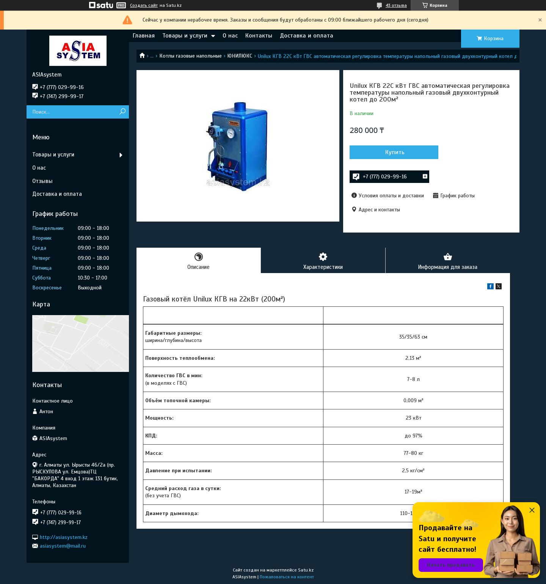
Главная (144, 35)
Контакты (258, 35)
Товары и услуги (184, 35)
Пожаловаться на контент (287, 576)
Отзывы (42, 181)
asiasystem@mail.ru (63, 546)
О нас (230, 35)
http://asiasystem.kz (64, 537)
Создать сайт (144, 5)
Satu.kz (306, 570)
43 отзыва (396, 5)
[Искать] (122, 112)
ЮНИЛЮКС (239, 56)
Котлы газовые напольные (190, 56)
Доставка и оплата (306, 35)
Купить (390, 152)
